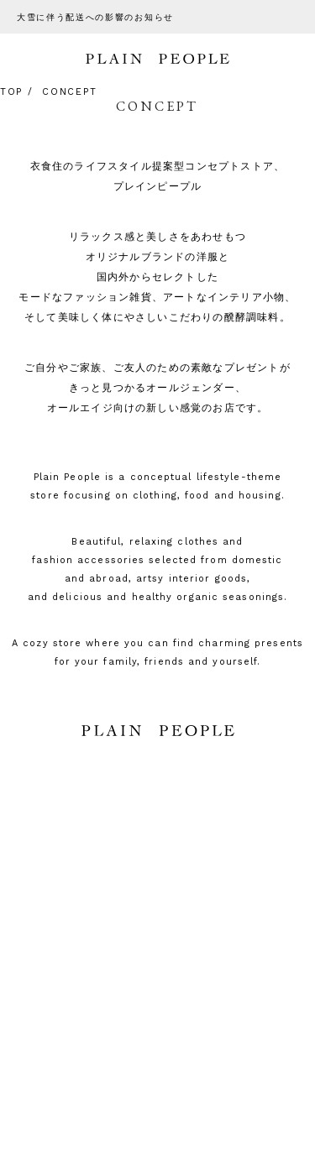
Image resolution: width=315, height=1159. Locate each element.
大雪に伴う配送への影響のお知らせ (95, 17)
